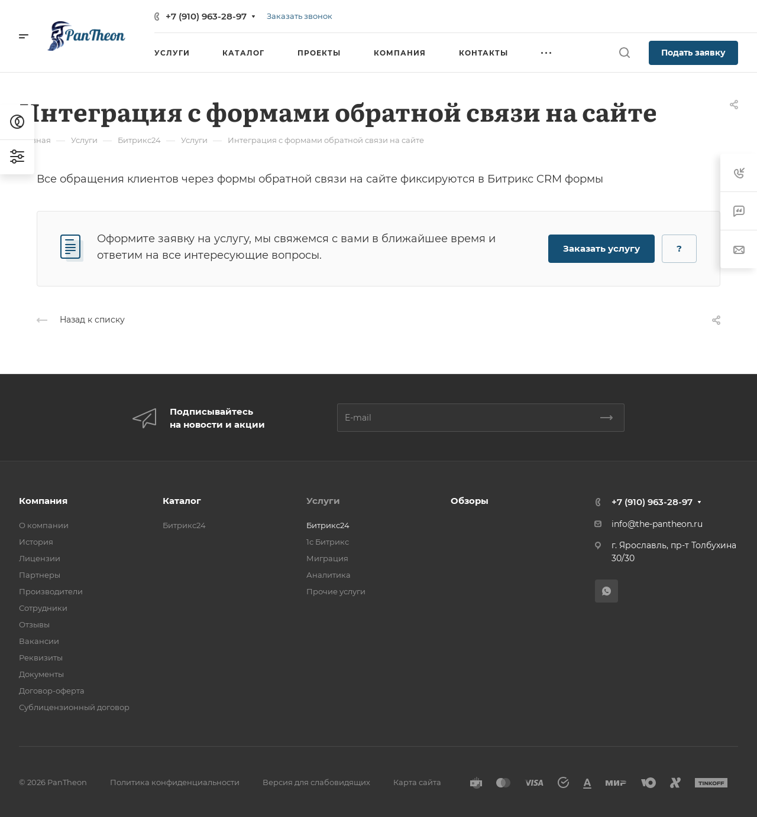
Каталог (182, 500)
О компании (44, 525)
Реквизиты (41, 657)
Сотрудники (43, 608)
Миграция (327, 558)
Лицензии (39, 558)
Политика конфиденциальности (175, 782)
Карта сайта (417, 782)
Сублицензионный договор (74, 707)
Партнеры (39, 575)
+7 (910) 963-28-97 (206, 16)
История (36, 541)
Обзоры (470, 500)
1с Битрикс (327, 541)
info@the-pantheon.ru (657, 524)
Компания (43, 500)
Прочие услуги (335, 591)
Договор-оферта (52, 690)
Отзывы (34, 624)
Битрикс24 (184, 525)
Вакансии (39, 641)
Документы (41, 674)
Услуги (323, 500)
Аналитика (328, 575)
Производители (51, 591)
